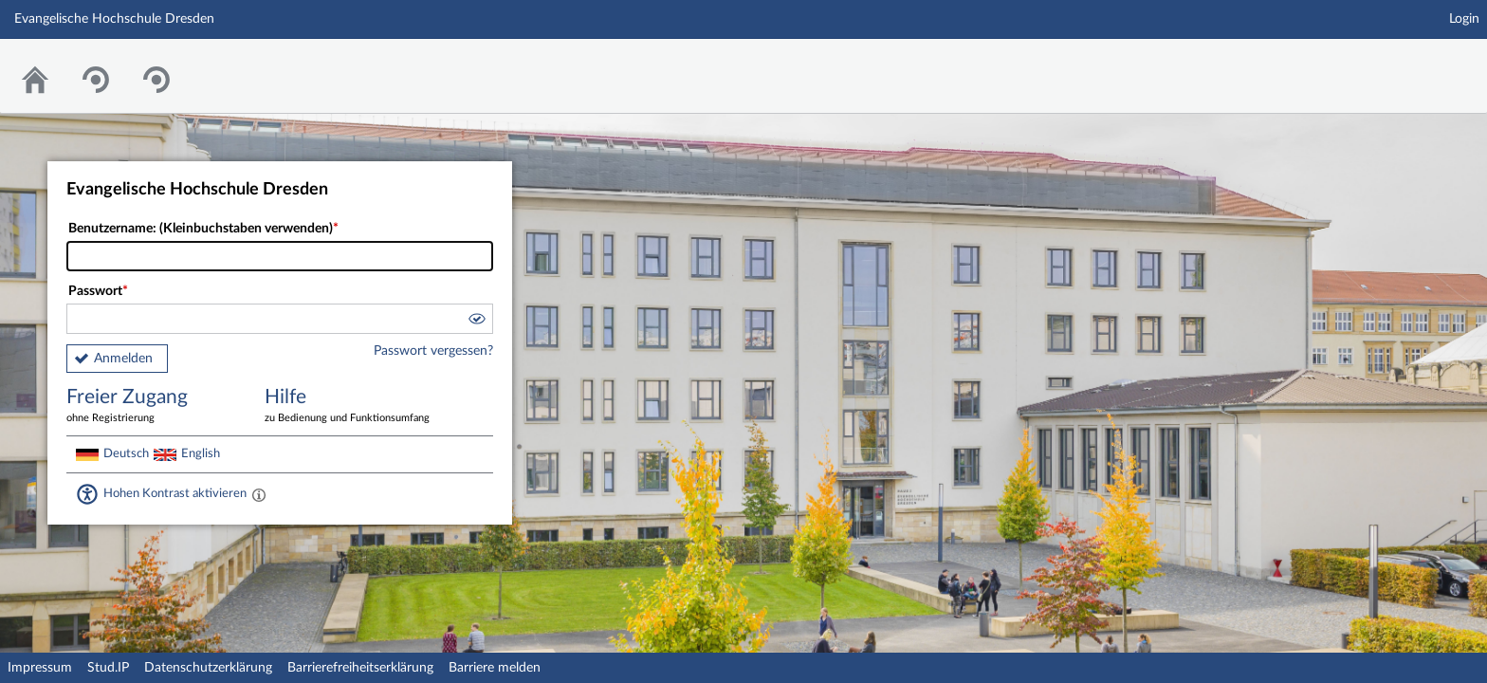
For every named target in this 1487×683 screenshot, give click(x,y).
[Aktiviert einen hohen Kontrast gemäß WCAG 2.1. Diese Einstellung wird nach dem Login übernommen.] (258, 494)
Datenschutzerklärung (208, 667)
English (200, 453)
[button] (476, 321)
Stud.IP (108, 667)
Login (1464, 19)
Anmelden (123, 358)
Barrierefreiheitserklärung (360, 667)
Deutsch (126, 453)
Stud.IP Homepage (1414, 64)
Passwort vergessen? (433, 351)
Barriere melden (495, 667)
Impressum (40, 667)
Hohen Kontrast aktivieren (175, 493)
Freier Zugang (151, 406)
